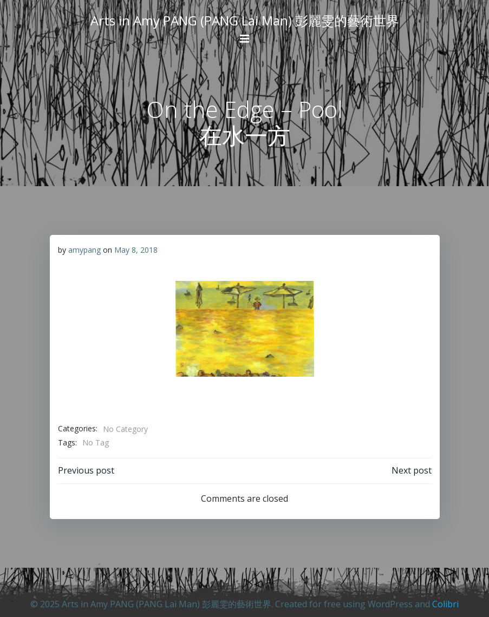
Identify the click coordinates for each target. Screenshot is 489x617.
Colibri (445, 604)
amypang (84, 250)
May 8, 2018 (136, 250)
